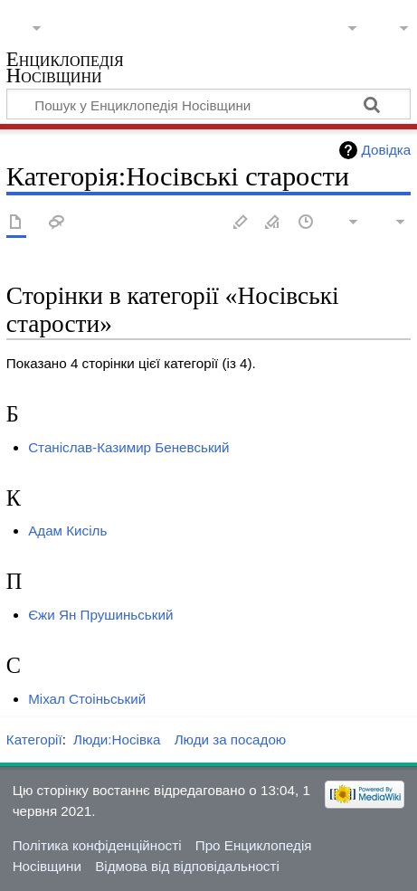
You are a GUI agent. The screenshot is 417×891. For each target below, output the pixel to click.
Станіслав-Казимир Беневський (128, 447)
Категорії (34, 739)
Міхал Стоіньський (87, 698)
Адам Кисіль (67, 530)
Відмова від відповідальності (187, 866)
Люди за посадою (231, 739)
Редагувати (241, 223)
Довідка (387, 149)
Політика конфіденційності (97, 845)
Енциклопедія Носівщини (65, 69)
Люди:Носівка (116, 739)
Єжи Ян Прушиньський (100, 614)
